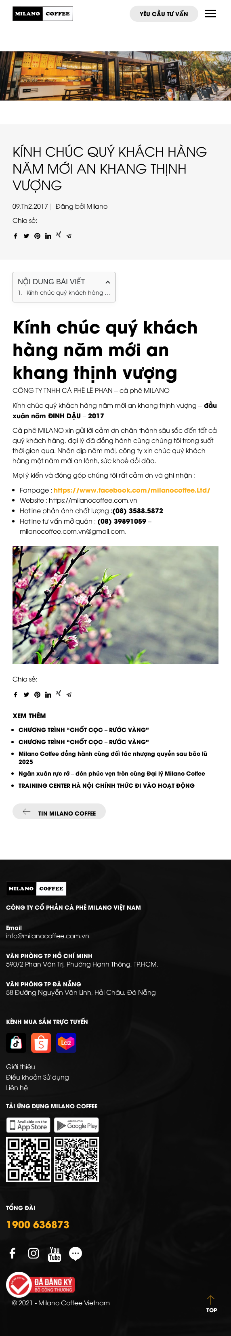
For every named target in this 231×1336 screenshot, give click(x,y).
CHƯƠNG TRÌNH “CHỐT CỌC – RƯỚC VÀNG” (84, 729)
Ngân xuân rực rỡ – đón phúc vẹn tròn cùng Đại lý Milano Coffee (112, 773)
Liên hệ (17, 1087)
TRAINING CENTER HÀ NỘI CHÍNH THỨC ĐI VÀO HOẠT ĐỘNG (107, 785)
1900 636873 (37, 1224)
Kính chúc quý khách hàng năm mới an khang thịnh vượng (68, 292)
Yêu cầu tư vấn (164, 13)
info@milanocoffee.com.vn (47, 935)
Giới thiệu (20, 1066)
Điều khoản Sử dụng (37, 1076)
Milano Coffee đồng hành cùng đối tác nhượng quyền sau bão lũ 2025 (113, 757)
